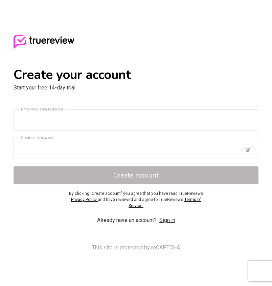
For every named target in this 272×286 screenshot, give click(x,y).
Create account (136, 175)
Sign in (167, 220)
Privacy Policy (84, 199)
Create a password (37, 137)
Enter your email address (42, 109)
